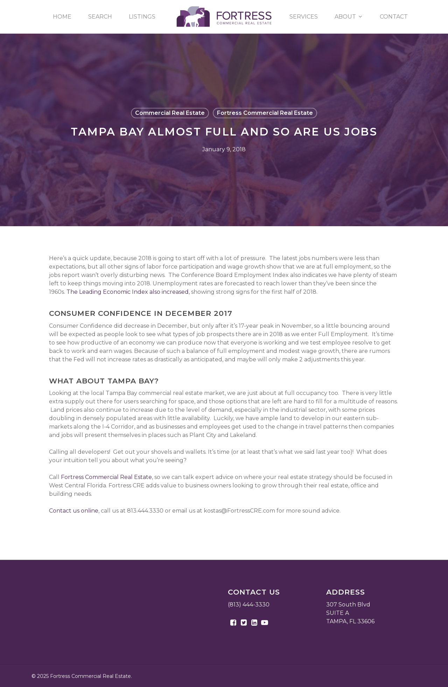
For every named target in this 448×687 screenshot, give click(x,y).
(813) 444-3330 (249, 604)
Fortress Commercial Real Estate (265, 113)
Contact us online (73, 510)
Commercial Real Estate (170, 113)
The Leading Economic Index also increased (127, 292)
